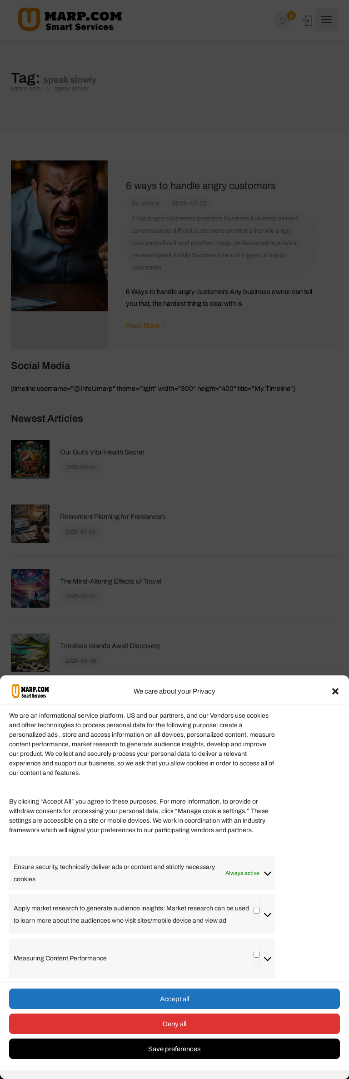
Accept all (174, 999)
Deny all (174, 1024)
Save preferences (174, 1049)
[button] (335, 691)
